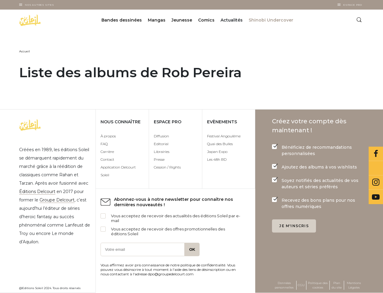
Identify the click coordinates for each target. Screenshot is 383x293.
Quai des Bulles (220, 144)
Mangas (156, 20)
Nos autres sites (39, 4)
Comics (206, 20)
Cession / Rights (167, 167)
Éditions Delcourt (37, 191)
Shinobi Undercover (271, 20)
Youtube (376, 197)
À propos (108, 136)
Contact (107, 159)
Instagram (376, 182)
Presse (159, 159)
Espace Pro (352, 4)
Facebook (376, 154)
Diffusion (161, 136)
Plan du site (337, 285)
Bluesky (376, 168)
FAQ (104, 144)
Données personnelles (284, 285)
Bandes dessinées (121, 20)
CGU (301, 285)
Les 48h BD (217, 159)
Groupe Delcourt (57, 200)
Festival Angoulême (224, 136)
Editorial (161, 144)
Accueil (24, 51)
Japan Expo (217, 151)
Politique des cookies (318, 285)
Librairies (161, 151)
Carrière (107, 151)
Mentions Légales (354, 285)
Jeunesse (181, 20)
